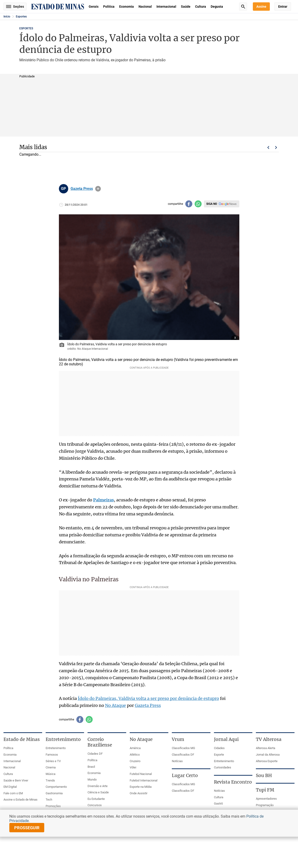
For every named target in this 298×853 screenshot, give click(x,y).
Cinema (51, 767)
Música (50, 774)
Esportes (21, 16)
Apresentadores (266, 798)
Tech (49, 799)
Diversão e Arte (98, 786)
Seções (15, 6)
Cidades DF (95, 753)
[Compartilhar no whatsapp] (198, 203)
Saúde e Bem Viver (15, 780)
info (98, 189)
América (135, 748)
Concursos (95, 805)
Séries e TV (53, 761)
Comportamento (56, 786)
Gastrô (218, 803)
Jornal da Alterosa (268, 754)
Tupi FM (265, 790)
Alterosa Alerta (265, 748)
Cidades (219, 748)
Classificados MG (183, 748)
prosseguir (27, 827)
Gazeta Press (82, 189)
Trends (50, 780)
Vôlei (133, 767)
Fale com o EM (13, 793)
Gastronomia (54, 793)
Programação (265, 805)
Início (6, 16)
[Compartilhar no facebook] (188, 203)
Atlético (135, 754)
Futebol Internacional (143, 780)
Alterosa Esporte (267, 761)
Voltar (268, 147)
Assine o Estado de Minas (20, 799)
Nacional (145, 6)
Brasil (91, 766)
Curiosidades (222, 767)
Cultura (200, 6)
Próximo (276, 147)
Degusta (217, 6)
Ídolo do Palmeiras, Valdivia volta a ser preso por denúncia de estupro (148, 698)
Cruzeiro (135, 761)
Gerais (93, 6)
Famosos (52, 754)
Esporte (219, 754)
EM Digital (10, 786)
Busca (243, 6)
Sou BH (264, 775)
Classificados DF (183, 754)
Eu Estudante (96, 799)
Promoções (53, 806)
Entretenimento (56, 748)
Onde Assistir (138, 793)
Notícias (177, 761)
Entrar (282, 6)
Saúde (185, 6)
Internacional (166, 6)
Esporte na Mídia (141, 786)
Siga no (211, 204)
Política (109, 6)
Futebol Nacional (141, 774)
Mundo (92, 779)
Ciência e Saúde (98, 792)
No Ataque (115, 705)
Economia (126, 6)
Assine (261, 6)
